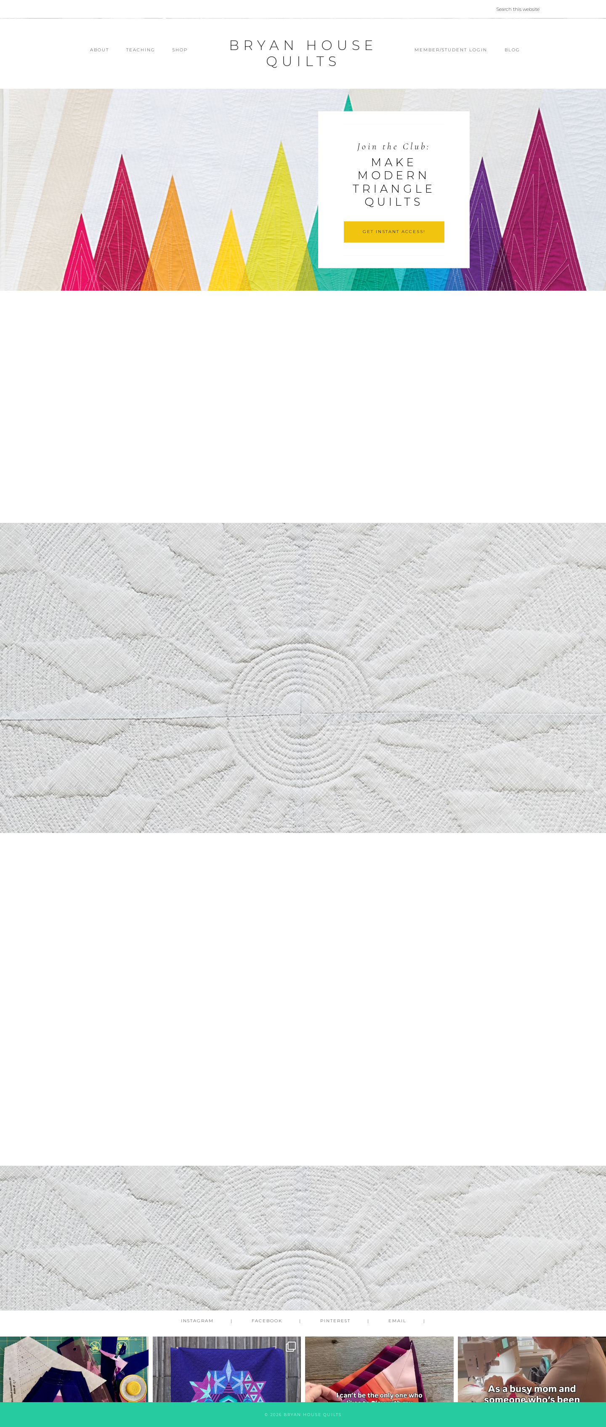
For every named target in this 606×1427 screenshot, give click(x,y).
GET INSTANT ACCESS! (394, 231)
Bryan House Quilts (303, 53)
